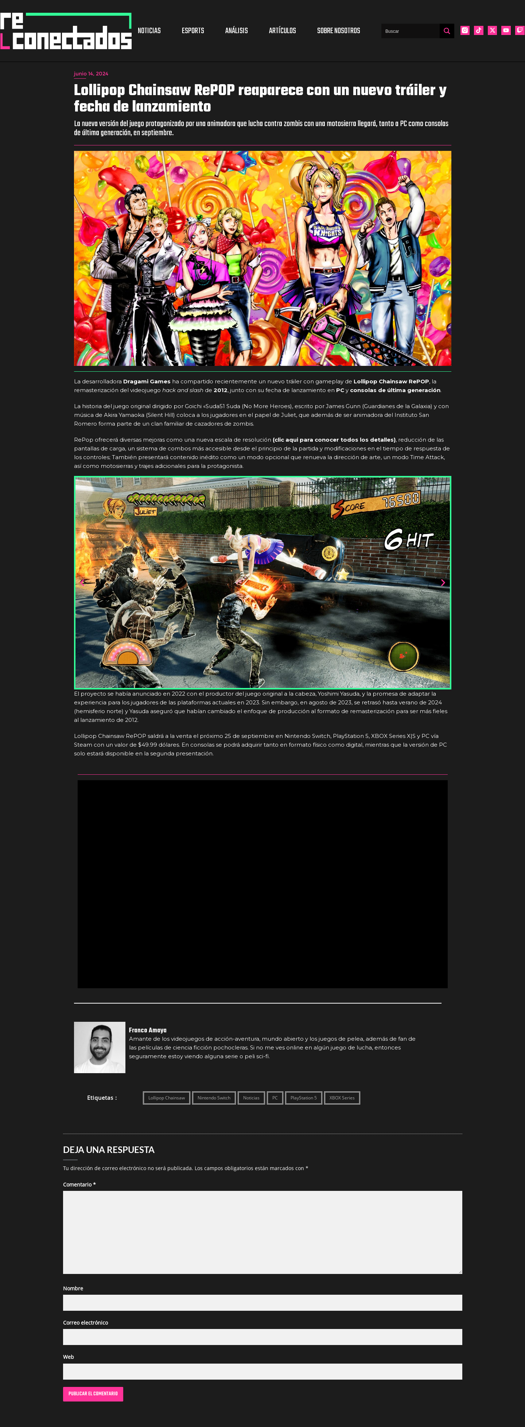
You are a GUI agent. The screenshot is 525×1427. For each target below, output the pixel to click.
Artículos (282, 31)
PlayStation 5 (304, 1098)
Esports (193, 31)
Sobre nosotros (338, 31)
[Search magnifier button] (447, 31)
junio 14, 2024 (91, 73)
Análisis (236, 31)
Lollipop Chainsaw (166, 1098)
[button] (82, 582)
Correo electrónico (85, 1322)
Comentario (79, 1184)
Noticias (149, 31)
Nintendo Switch (214, 1098)
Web (68, 1356)
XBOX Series (342, 1098)
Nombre (73, 1288)
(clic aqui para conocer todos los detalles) (334, 439)
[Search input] (410, 31)
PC (275, 1098)
